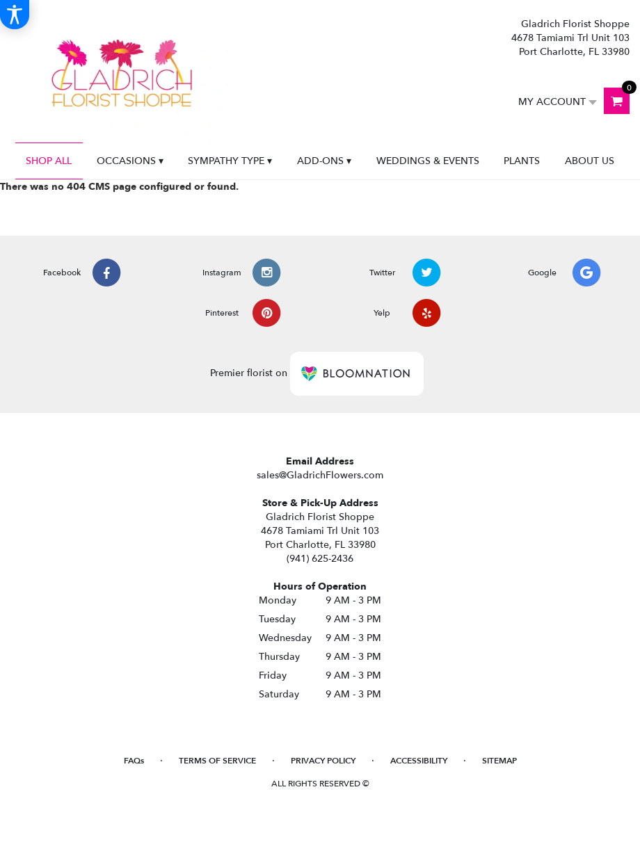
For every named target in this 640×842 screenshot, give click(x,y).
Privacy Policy (323, 760)
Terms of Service (217, 760)
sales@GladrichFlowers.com (320, 475)
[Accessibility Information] (14, 14)
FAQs (134, 760)
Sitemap (499, 760)
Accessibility (418, 760)
